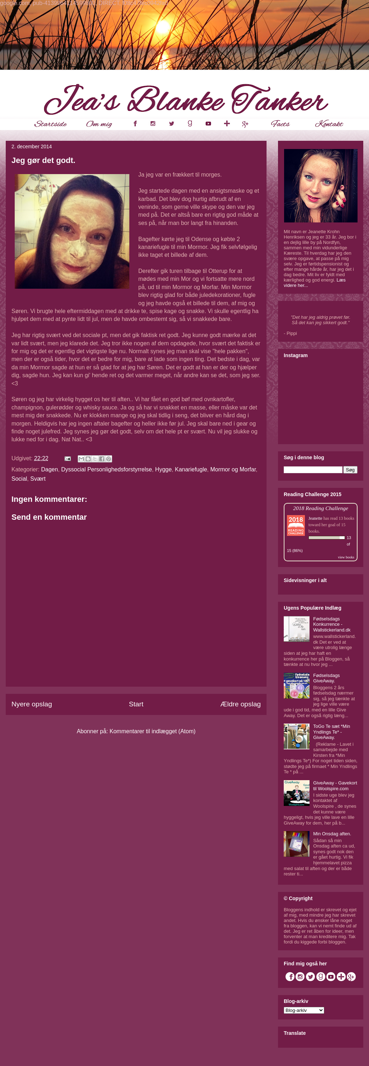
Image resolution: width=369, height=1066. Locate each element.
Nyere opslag (31, 704)
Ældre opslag (240, 704)
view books (346, 557)
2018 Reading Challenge (320, 508)
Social (19, 479)
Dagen (49, 469)
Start (136, 704)
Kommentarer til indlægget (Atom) (153, 731)
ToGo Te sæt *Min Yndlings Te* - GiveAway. (331, 732)
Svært (37, 479)
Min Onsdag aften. (332, 833)
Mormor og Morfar (233, 469)
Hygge (163, 469)
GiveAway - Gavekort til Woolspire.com (335, 785)
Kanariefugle (191, 469)
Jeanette (315, 518)
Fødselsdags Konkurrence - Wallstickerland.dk (331, 624)
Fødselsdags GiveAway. (326, 678)
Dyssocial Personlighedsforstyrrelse (106, 469)
